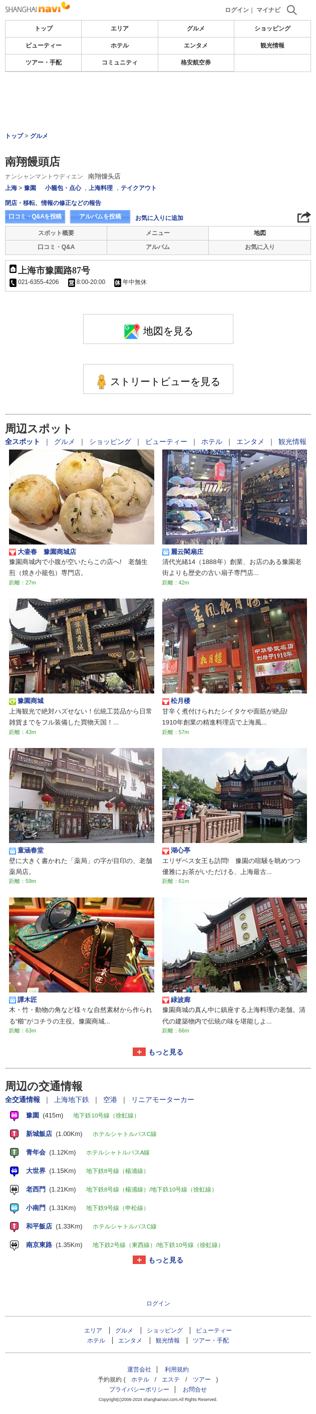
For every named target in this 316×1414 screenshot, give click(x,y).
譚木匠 (23, 1000)
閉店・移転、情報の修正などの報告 (53, 203)
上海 (11, 188)
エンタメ (196, 45)
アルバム (158, 247)
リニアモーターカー (162, 1100)
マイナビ (268, 10)
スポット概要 (56, 233)
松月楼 (176, 701)
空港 (111, 1100)
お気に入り (260, 247)
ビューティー (44, 45)
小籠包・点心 (63, 188)
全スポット (23, 442)
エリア (120, 28)
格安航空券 (196, 62)
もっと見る (165, 1052)
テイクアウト (139, 188)
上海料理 (101, 188)
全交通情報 (23, 1100)
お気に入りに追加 (159, 218)
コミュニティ (120, 62)
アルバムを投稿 (100, 216)
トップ (44, 28)
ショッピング (272, 28)
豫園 (30, 188)
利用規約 (177, 1369)
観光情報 (272, 45)
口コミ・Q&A (56, 247)
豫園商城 (26, 701)
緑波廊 (176, 1000)
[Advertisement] (158, 102)
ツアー (202, 1379)
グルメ (196, 28)
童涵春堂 (26, 850)
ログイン (237, 10)
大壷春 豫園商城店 (42, 552)
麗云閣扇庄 (182, 552)
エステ (171, 1379)
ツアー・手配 (44, 62)
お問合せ (195, 1389)
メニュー (158, 233)
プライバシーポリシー (139, 1389)
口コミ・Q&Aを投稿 (35, 216)
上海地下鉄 (72, 1100)
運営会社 (139, 1369)
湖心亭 (176, 850)
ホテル (120, 45)
